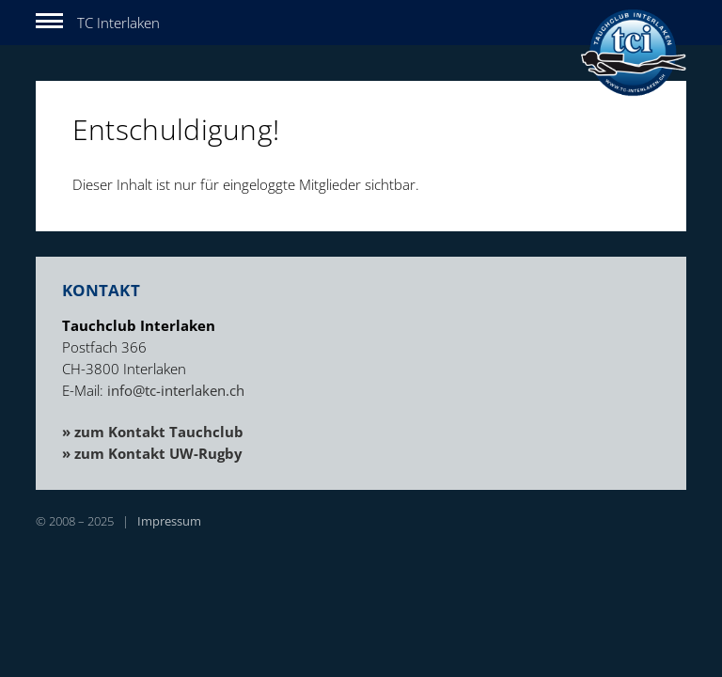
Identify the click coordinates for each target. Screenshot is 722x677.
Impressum (169, 520)
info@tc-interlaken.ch (175, 390)
